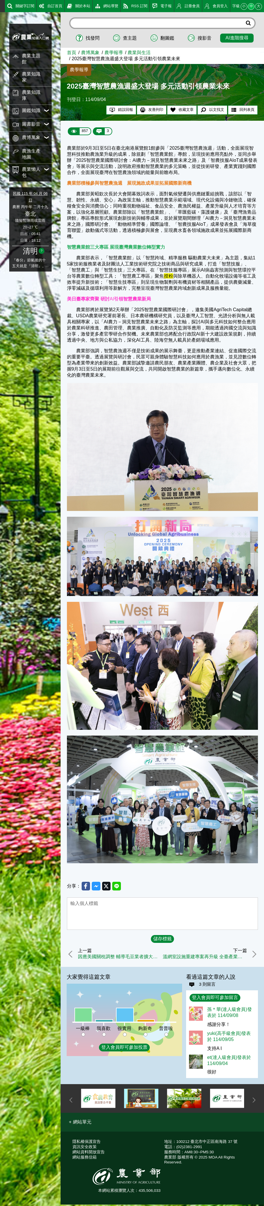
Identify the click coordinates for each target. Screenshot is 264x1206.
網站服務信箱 (84, 1158)
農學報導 (113, 52)
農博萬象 (90, 52)
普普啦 (166, 1029)
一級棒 (83, 1029)
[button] (80, 1123)
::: (2, 5)
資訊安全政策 (84, 1148)
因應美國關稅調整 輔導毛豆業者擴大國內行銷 (120, 957)
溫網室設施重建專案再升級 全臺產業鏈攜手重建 (204, 957)
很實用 (124, 1029)
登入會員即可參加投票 (124, 1048)
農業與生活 (139, 52)
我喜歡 (104, 1029)
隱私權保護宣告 (86, 1143)
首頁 (71, 52)
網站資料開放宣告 (88, 1153)
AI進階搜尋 (236, 37)
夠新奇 (145, 1029)
